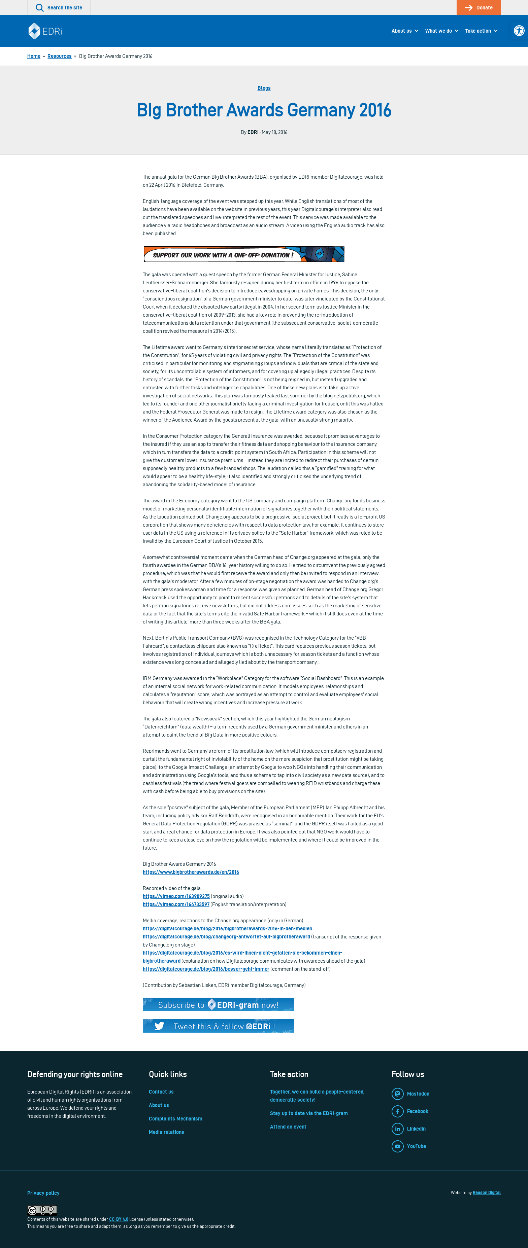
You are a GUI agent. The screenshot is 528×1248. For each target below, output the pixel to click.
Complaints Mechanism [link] (175, 1118)
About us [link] (402, 31)
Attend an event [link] (288, 1127)
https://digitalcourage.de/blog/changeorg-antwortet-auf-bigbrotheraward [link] (226, 936)
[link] (519, 30)
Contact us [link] (161, 1092)
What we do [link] (438, 31)
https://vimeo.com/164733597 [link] (176, 904)
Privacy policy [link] (43, 1193)
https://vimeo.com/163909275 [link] (176, 896)
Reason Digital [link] (487, 1192)
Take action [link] (478, 31)
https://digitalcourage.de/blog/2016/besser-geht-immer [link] (206, 969)
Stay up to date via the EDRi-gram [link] (309, 1113)
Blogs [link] (264, 88)
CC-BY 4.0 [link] (118, 1219)
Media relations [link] (166, 1132)
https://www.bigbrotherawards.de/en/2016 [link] (191, 872)
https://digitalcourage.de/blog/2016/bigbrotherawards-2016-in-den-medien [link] (227, 928)
